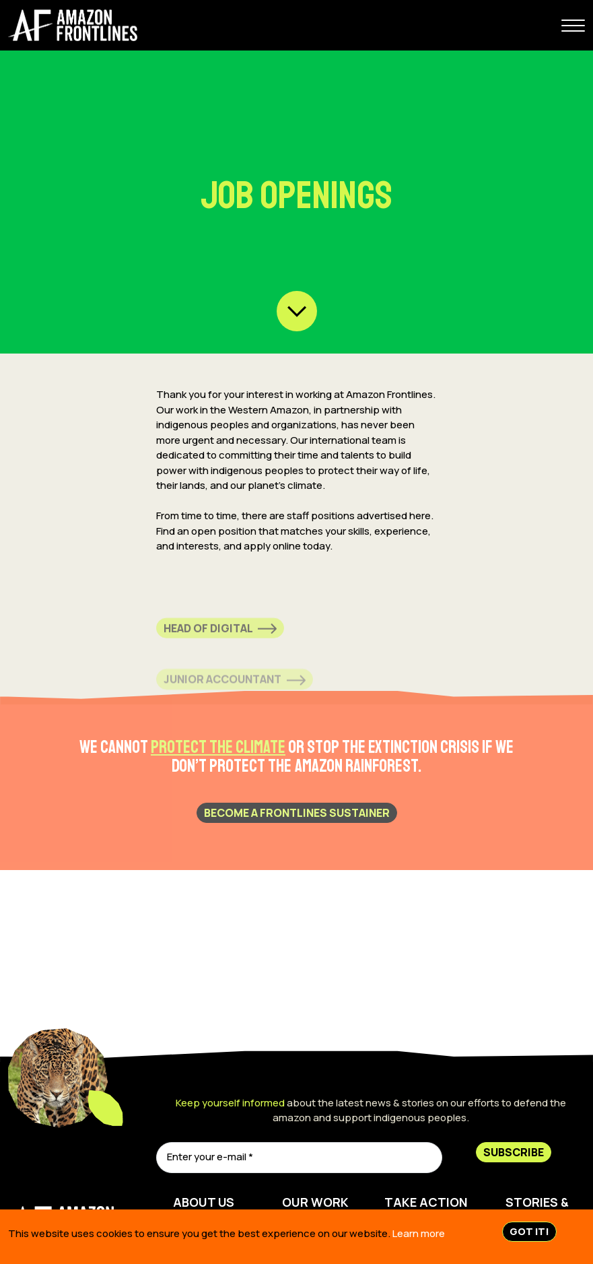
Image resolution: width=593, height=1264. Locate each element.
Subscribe (513, 1152)
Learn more (418, 1233)
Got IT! (529, 1231)
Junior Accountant (235, 688)
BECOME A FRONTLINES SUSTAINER (297, 812)
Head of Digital (220, 638)
